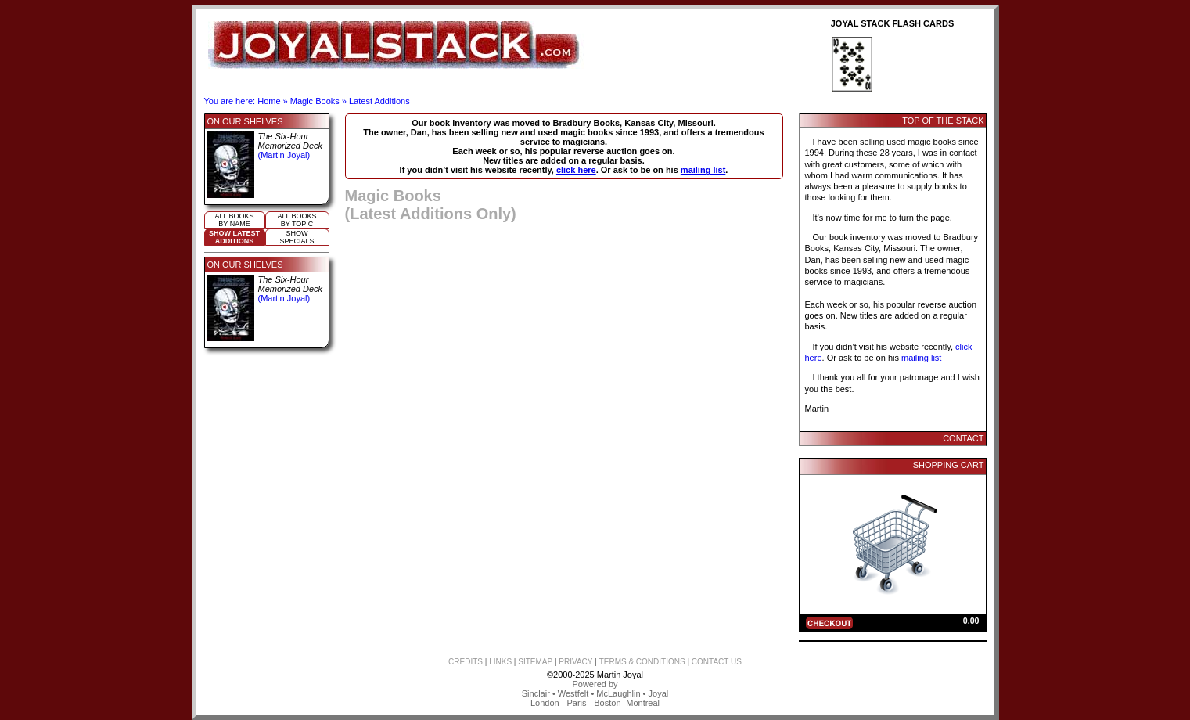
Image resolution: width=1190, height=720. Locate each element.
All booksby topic (296, 220)
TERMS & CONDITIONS (642, 661)
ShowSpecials (296, 237)
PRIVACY (575, 661)
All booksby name (233, 220)
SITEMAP (535, 661)
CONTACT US (717, 661)
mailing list (703, 170)
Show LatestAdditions (234, 237)
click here (576, 170)
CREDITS (465, 661)
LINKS (500, 661)
